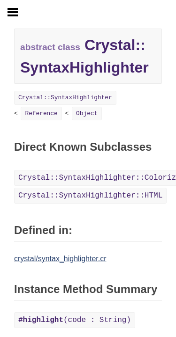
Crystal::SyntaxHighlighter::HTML (90, 195)
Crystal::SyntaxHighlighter (65, 97)
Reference (41, 113)
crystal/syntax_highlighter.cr (60, 259)
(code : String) (74, 320)
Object (87, 113)
